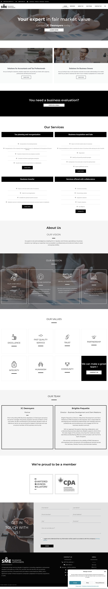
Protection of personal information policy (90, 586)
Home (65, 6)
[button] (105, 571)
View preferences (100, 582)
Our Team (89, 6)
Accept (75, 582)
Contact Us (98, 6)
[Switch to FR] (105, 6)
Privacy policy (78, 586)
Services (72, 6)
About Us (80, 6)
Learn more (27, 169)
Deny (87, 582)
